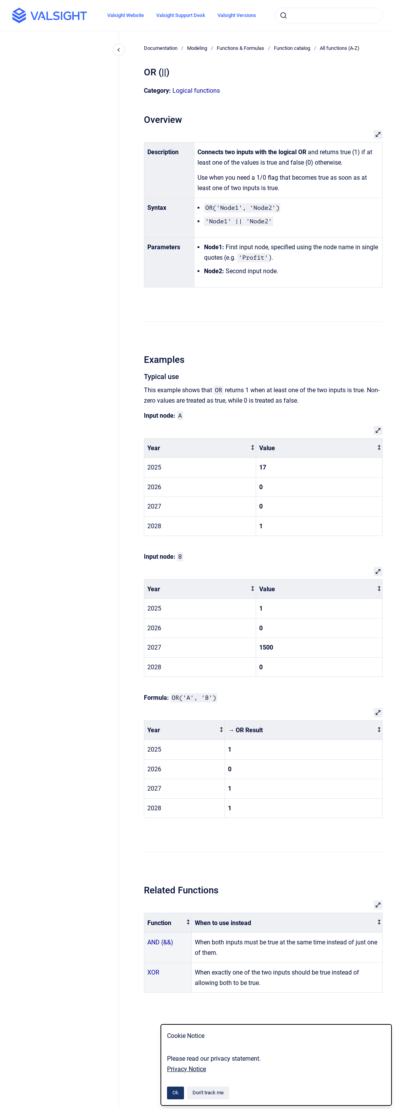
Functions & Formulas (240, 48)
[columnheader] (200, 448)
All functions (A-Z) (340, 48)
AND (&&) (160, 942)
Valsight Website (125, 15)
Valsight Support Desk (180, 15)
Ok (175, 1092)
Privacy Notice (186, 1069)
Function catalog (292, 48)
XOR (153, 972)
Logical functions (196, 90)
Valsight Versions (237, 15)
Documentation (160, 48)
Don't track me (208, 1092)
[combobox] (328, 15)
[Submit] (283, 15)
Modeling (197, 48)
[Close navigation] (119, 50)
